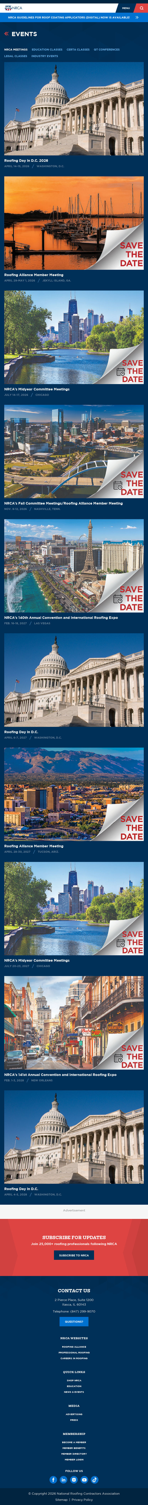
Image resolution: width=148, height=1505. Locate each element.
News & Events (74, 1391)
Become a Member (74, 1442)
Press (74, 1420)
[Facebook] (53, 1480)
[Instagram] (74, 1480)
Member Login (74, 1459)
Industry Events (44, 56)
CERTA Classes (78, 49)
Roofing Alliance (74, 1346)
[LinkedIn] (63, 1480)
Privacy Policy (82, 1499)
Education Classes (47, 49)
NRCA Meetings (16, 49)
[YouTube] (84, 1480)
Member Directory (74, 1453)
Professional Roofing (74, 1352)
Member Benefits (74, 1448)
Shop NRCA (74, 1380)
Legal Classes (15, 56)
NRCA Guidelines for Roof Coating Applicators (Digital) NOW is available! (74, 17)
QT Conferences (107, 49)
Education (74, 1386)
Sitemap (61, 1499)
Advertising (74, 1414)
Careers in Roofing (74, 1358)
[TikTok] (94, 1480)
